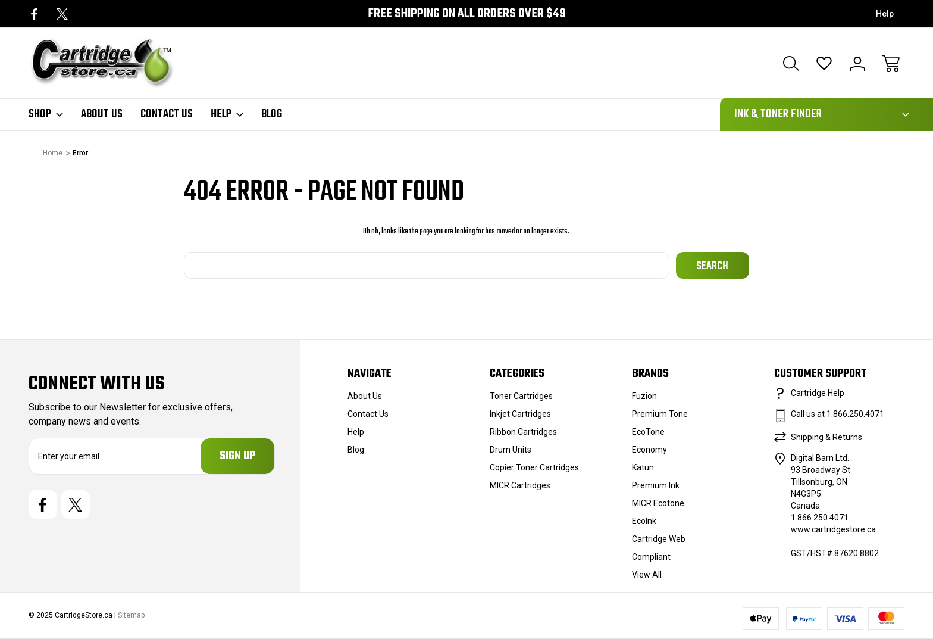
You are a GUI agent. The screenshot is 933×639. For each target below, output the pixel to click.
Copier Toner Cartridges (534, 467)
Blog (271, 114)
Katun (643, 467)
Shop (46, 114)
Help (885, 13)
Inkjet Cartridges (520, 414)
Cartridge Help (817, 393)
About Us (102, 114)
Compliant (651, 557)
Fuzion (644, 396)
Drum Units (510, 449)
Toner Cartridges (521, 396)
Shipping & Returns (826, 437)
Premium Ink (656, 485)
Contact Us (166, 114)
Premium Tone (660, 414)
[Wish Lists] (824, 63)
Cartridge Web (658, 539)
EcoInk (644, 521)
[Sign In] (857, 63)
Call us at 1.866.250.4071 (837, 414)
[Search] (790, 63)
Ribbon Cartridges (523, 432)
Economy (649, 449)
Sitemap (131, 616)
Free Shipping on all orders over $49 (466, 14)
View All (647, 574)
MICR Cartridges (520, 485)
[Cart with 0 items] (890, 63)
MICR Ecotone (658, 503)
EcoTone (648, 432)
